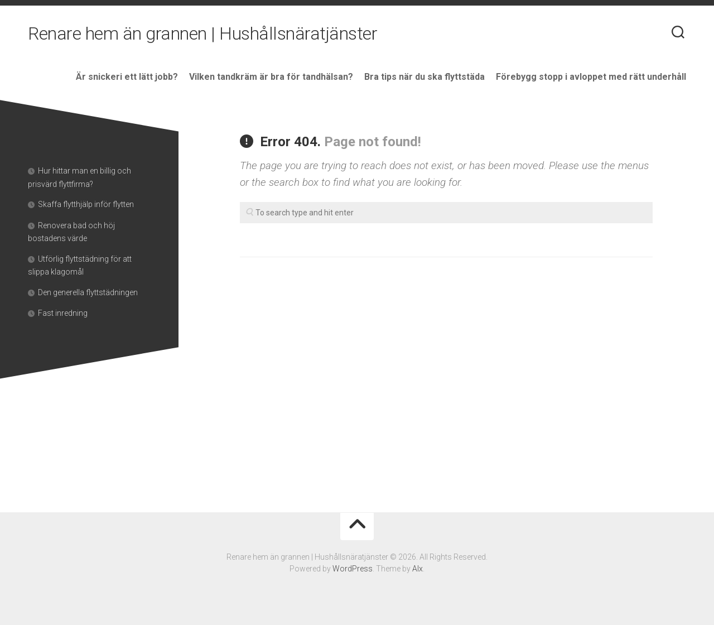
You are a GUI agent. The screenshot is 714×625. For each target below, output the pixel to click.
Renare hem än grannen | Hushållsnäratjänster (202, 33)
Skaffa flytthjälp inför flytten (87, 204)
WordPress (352, 568)
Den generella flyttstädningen (88, 292)
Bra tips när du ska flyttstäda (424, 76)
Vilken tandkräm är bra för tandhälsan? (271, 76)
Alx (417, 568)
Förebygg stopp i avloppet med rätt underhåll (591, 76)
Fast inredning (63, 313)
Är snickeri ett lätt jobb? (127, 76)
